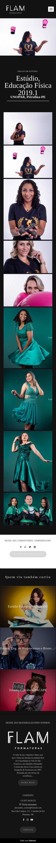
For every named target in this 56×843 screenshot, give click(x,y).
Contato (28, 830)
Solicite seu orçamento (28, 554)
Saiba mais (28, 783)
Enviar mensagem (29, 804)
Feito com (28, 841)
